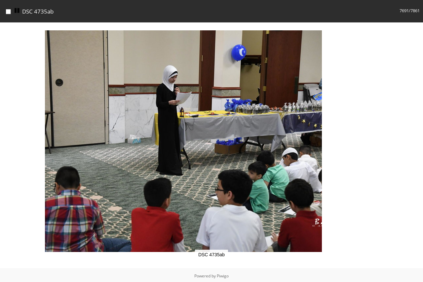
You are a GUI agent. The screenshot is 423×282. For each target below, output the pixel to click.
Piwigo (223, 276)
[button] (316, 28)
